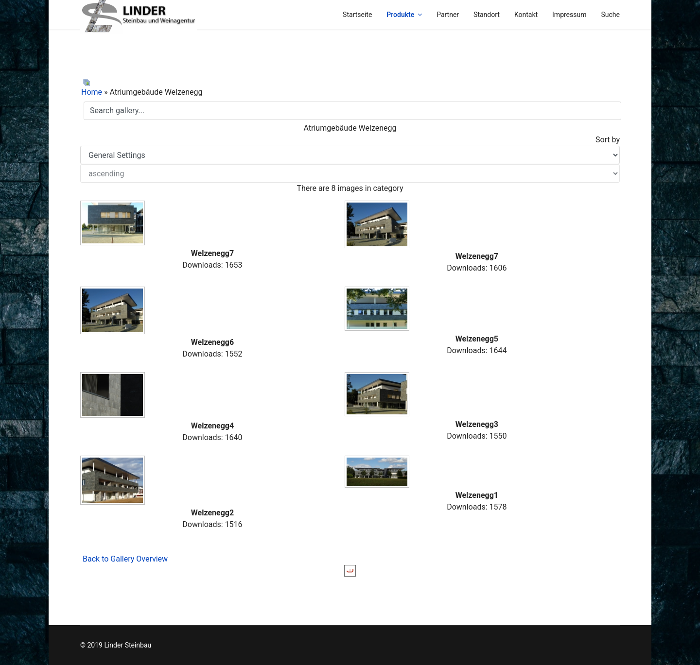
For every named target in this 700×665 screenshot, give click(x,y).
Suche (610, 14)
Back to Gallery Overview (125, 558)
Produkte (400, 14)
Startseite (357, 14)
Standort (486, 14)
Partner (448, 14)
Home (91, 92)
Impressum (569, 14)
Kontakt (526, 14)
